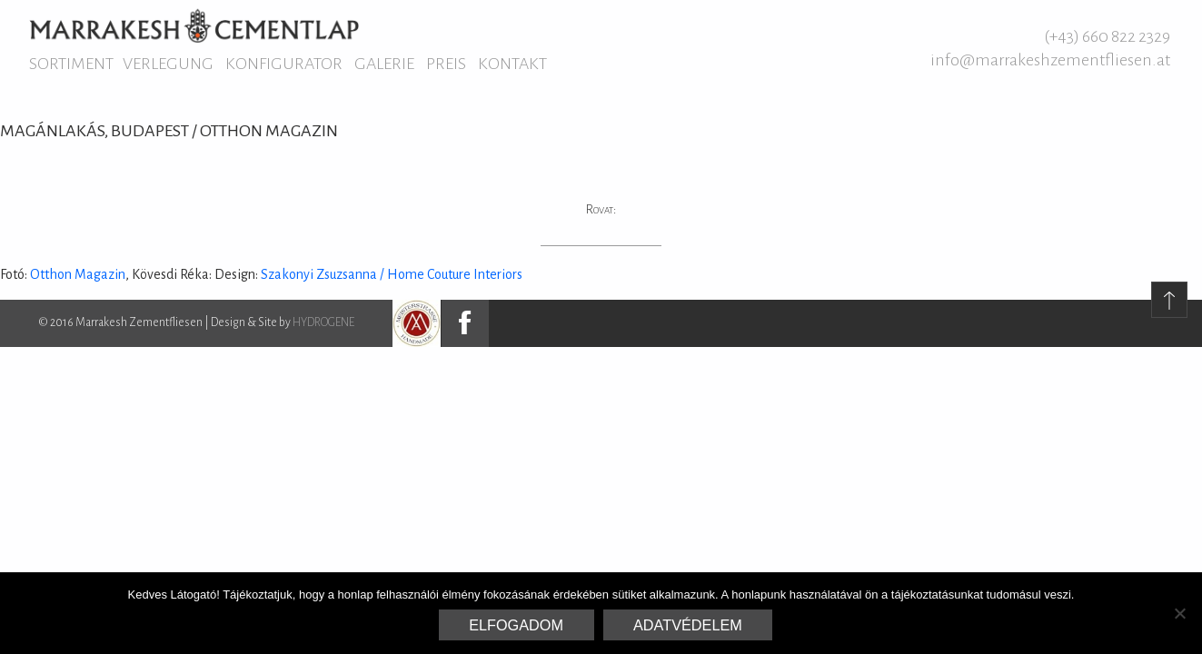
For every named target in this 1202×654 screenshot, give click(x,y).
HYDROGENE (323, 322)
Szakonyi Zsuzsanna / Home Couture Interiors (391, 274)
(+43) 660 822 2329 (1107, 36)
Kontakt (512, 63)
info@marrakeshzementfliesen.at (1050, 60)
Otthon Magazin (77, 274)
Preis (446, 63)
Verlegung (168, 63)
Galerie (384, 63)
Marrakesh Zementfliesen (194, 25)
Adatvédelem (687, 625)
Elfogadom (516, 625)
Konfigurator (284, 63)
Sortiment (71, 63)
